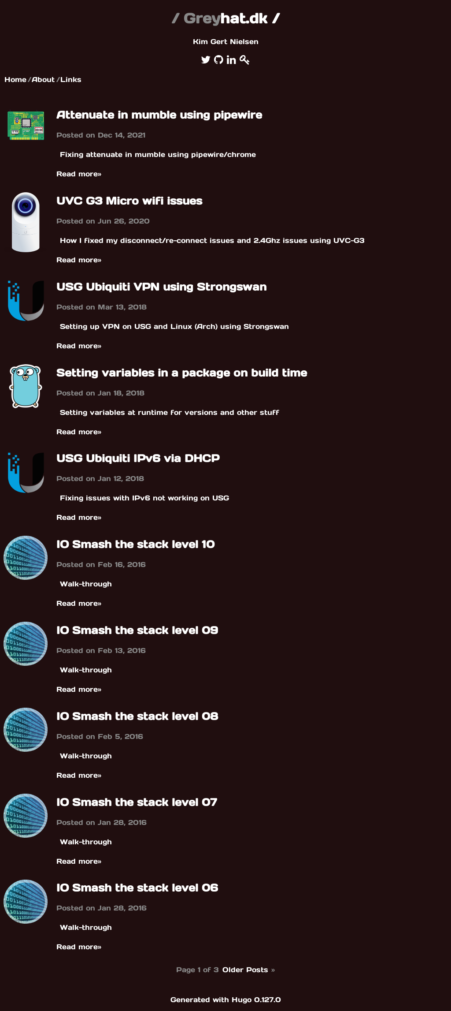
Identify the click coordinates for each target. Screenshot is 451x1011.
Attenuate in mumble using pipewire (159, 115)
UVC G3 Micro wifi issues (129, 201)
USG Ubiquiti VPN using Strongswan (161, 287)
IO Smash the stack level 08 (137, 716)
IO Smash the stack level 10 (135, 544)
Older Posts (249, 969)
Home (15, 79)
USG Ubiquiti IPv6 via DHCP (137, 458)
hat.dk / (225, 18)
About (43, 79)
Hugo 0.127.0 (256, 999)
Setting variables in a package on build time (181, 373)
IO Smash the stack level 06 (137, 888)
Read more (78, 173)
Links (70, 79)
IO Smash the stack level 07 (136, 802)
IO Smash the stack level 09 (137, 630)
